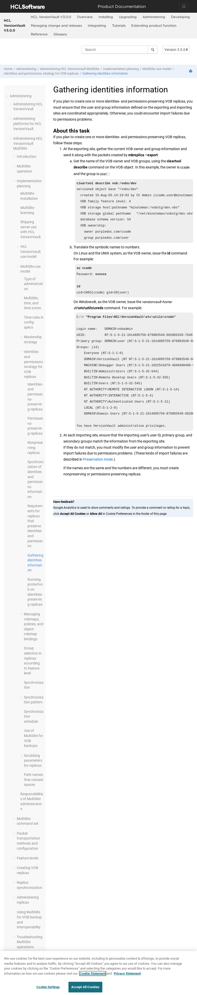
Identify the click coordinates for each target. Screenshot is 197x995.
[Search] (153, 50)
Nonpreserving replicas (35, 447)
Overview (85, 17)
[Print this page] (191, 71)
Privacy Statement (127, 976)
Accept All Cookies (85, 989)
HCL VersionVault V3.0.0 (14, 25)
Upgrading (128, 17)
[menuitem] (51, 17)
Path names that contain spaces (33, 780)
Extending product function (153, 25)
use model (157, 69)
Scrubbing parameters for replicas (33, 760)
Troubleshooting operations (30, 942)
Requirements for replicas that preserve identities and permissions (35, 526)
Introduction (26, 156)
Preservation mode (98, 476)
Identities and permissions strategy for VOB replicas (41, 73)
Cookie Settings (48, 989)
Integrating (97, 25)
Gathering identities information (105, 73)
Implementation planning (121, 69)
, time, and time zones (32, 303)
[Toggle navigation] (183, 6)
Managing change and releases (56, 25)
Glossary (60, 34)
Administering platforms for (27, 124)
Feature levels (27, 858)
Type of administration (33, 284)
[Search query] (119, 50)
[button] (8, 96)
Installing (106, 17)
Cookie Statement (93, 976)
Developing (180, 17)
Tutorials (118, 25)
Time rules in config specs (34, 322)
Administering (154, 17)
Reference (39, 34)
